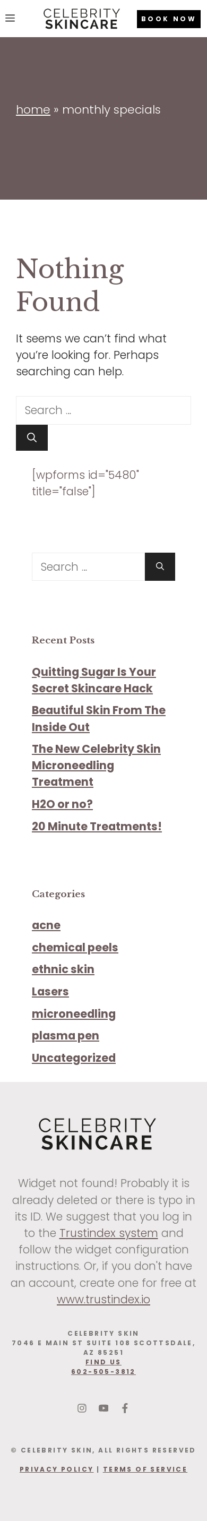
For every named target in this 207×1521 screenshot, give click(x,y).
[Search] (32, 438)
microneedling (74, 1013)
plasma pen (65, 1035)
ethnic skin (63, 969)
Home (33, 109)
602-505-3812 (103, 1371)
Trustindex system (108, 1233)
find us (103, 1362)
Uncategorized (74, 1057)
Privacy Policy (57, 1469)
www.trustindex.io (103, 1299)
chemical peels (75, 947)
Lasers (50, 991)
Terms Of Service (145, 1469)
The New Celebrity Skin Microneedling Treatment (96, 765)
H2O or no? (62, 804)
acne (46, 925)
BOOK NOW (168, 18)
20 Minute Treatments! (97, 826)
